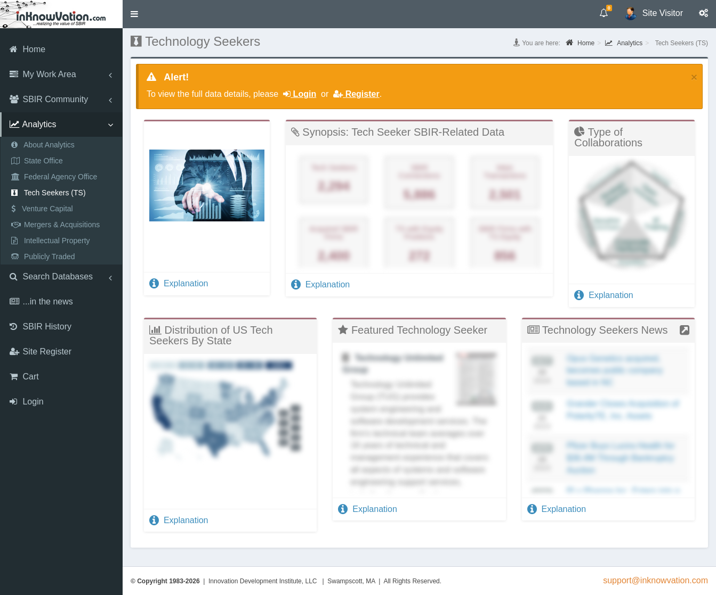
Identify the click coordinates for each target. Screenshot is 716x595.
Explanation (178, 283)
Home (580, 42)
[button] (134, 14)
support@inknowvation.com (655, 580)
